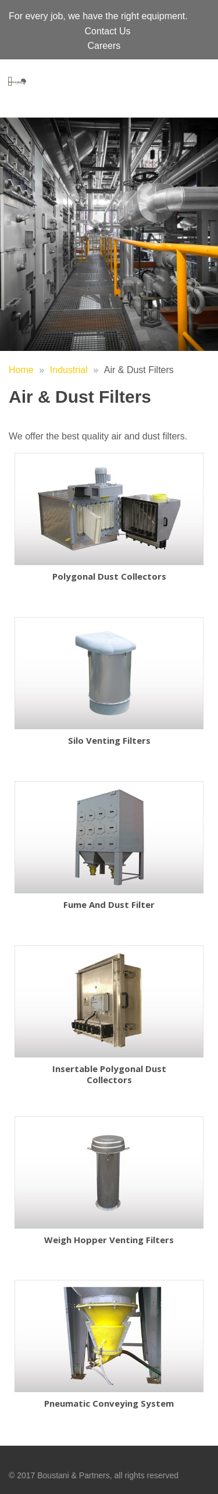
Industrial (69, 370)
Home (21, 370)
